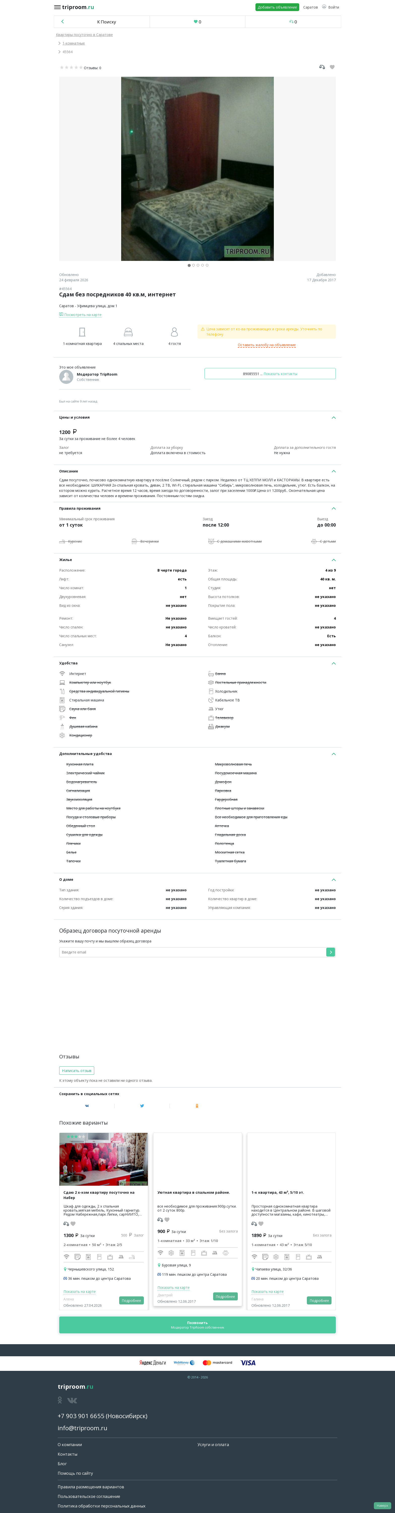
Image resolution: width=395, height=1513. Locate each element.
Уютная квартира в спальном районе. (193, 1192)
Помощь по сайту (75, 1473)
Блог (62, 1463)
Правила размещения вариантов (91, 1487)
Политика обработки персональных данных (101, 1506)
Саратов (66, 305)
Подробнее (131, 1300)
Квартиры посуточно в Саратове (84, 34)
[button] (330, 7)
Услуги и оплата (213, 1444)
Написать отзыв (76, 1070)
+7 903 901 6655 (81, 1416)
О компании (70, 1444)
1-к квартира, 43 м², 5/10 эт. (277, 1192)
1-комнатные (73, 43)
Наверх (382, 1505)
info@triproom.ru (82, 1428)
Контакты (67, 1454)
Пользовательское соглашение (89, 1496)
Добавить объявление (277, 7)
